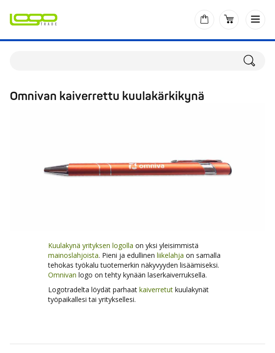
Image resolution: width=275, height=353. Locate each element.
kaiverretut (156, 289)
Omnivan (62, 274)
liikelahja (170, 255)
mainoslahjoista (73, 255)
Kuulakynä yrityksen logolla (90, 245)
